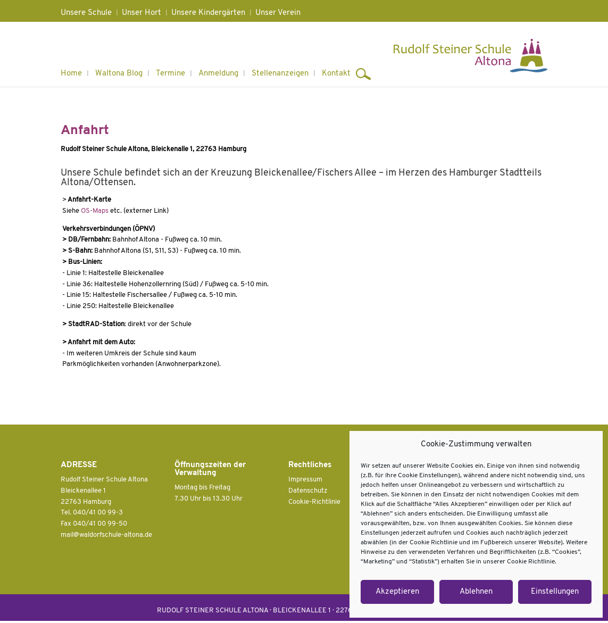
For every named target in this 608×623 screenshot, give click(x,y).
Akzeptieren (397, 592)
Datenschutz (308, 490)
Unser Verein (278, 13)
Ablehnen (476, 592)
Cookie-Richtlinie (314, 502)
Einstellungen (555, 592)
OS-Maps (95, 210)
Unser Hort (141, 13)
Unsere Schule (86, 13)
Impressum (305, 479)
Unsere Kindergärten (208, 13)
